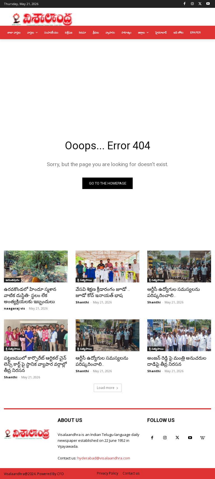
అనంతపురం (12, 280)
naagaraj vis (14, 308)
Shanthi (82, 302)
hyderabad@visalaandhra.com (103, 458)
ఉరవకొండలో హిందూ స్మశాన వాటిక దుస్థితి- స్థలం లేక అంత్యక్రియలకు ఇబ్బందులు (30, 295)
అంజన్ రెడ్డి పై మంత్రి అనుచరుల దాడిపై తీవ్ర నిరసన (176, 361)
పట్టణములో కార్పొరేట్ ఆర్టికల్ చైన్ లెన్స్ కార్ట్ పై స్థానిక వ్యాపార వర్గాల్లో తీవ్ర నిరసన (35, 364)
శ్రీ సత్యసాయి (84, 280)
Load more (107, 387)
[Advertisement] (107, 81)
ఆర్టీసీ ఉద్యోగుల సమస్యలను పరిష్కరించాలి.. (173, 292)
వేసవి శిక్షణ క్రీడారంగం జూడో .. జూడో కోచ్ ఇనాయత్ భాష (103, 292)
